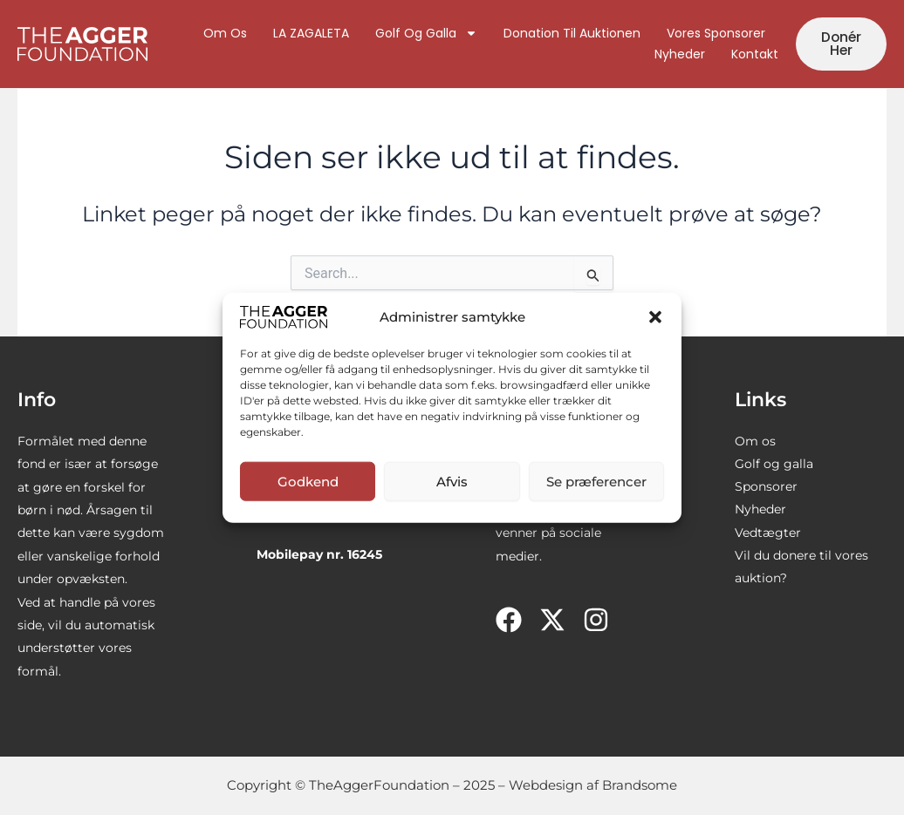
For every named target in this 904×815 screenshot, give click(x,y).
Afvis (452, 480)
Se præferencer (596, 480)
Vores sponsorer (715, 34)
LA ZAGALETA (310, 34)
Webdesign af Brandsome (593, 785)
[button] (655, 316)
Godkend (308, 480)
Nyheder (679, 55)
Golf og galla (425, 34)
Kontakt (753, 55)
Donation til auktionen (571, 34)
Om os (224, 34)
